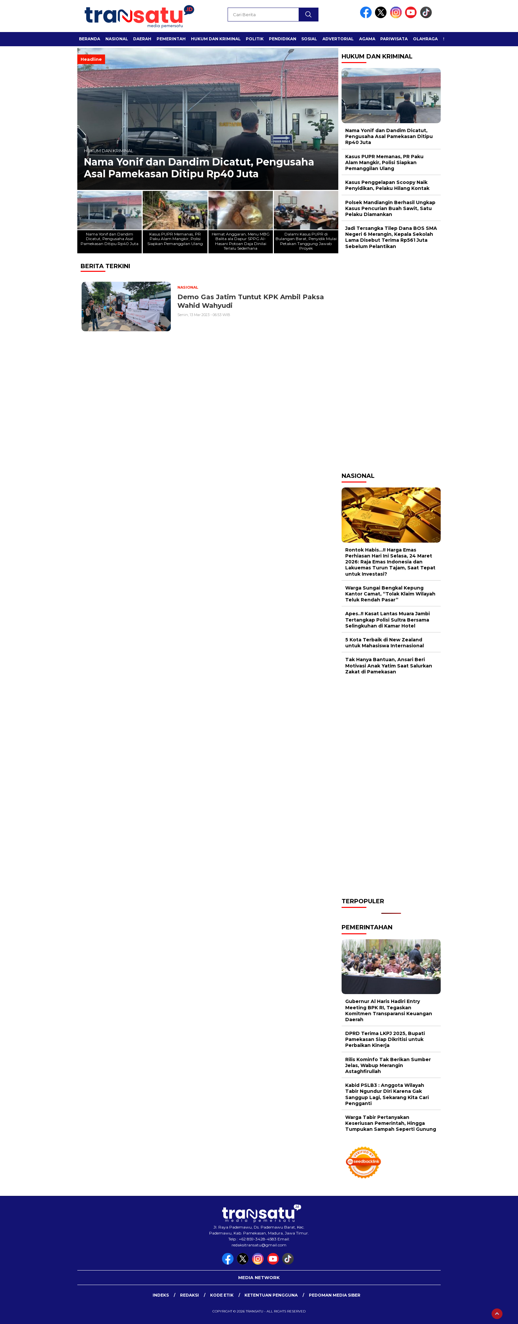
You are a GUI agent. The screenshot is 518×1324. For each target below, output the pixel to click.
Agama (367, 38)
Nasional (116, 38)
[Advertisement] (391, 360)
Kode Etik (222, 1295)
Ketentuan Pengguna (271, 1295)
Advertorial (338, 38)
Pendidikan (282, 38)
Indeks (161, 1295)
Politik (255, 38)
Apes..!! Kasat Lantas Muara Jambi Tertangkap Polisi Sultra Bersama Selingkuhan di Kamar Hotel (387, 619)
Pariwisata (394, 38)
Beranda (89, 38)
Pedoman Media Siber (334, 1295)
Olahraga (425, 38)
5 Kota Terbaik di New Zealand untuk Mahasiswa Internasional (384, 643)
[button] (330, 119)
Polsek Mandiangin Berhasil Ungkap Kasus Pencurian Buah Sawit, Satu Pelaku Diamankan (390, 208)
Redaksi (189, 1295)
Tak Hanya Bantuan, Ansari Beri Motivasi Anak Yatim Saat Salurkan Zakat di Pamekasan (388, 665)
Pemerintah (171, 38)
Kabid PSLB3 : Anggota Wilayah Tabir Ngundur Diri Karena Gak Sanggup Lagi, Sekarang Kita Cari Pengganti (387, 1094)
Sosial (309, 38)
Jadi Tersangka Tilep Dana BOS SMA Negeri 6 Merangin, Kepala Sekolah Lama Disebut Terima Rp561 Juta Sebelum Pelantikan (391, 237)
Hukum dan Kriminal (216, 38)
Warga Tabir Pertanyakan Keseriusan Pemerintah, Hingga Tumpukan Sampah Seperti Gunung (390, 1123)
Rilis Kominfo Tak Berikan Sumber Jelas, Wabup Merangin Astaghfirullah (388, 1065)
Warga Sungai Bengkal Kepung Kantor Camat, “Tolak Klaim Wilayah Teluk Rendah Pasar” (390, 594)
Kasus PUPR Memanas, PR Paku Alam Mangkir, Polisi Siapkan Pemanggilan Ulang (384, 162)
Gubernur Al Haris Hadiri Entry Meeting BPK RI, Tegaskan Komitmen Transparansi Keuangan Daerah (388, 1010)
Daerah (142, 38)
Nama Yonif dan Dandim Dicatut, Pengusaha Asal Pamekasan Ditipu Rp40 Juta (199, 168)
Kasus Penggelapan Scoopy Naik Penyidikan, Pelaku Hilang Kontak (387, 185)
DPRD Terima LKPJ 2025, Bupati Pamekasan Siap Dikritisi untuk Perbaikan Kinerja (385, 1039)
